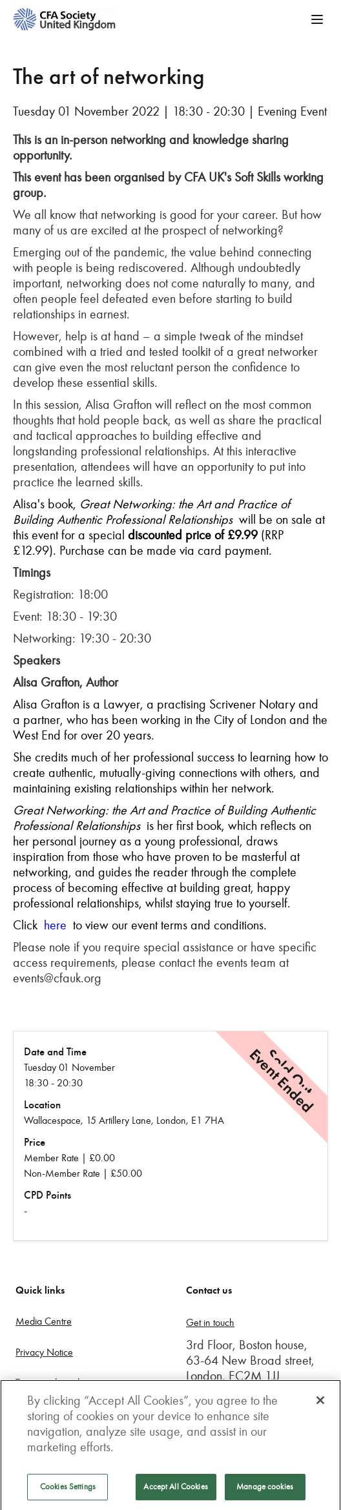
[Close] (320, 1403)
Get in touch (210, 1322)
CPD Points (47, 1195)
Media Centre (44, 1321)
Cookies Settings (68, 1490)
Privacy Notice (44, 1352)
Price (34, 1142)
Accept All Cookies (175, 1490)
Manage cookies (264, 1490)
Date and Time (55, 1052)
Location (42, 1105)
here (55, 925)
